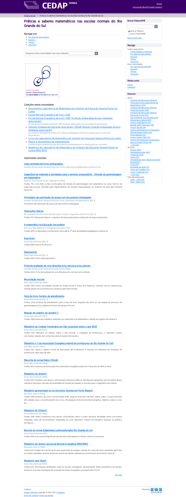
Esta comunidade (136, 33)
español (158, 7)
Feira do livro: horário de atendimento (44, 296)
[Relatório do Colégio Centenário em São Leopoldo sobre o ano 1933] (60, 326)
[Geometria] (30, 252)
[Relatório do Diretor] (35, 410)
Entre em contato (31, 495)
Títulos (31, 42)
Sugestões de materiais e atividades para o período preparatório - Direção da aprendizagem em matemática (72, 176)
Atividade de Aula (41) (139, 166)
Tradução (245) (136, 154)
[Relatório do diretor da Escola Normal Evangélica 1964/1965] (56, 444)
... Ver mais (134, 144)
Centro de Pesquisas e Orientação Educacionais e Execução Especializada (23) (145, 132)
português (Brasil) (140, 7)
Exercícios (29, 238)
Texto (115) (134, 157)
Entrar (159, 3)
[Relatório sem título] (35, 460)
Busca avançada (134, 37)
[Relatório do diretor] (35, 374)
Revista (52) (135, 162)
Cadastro (131, 87)
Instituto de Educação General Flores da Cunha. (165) (143, 108)
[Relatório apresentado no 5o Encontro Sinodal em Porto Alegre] (58, 390)
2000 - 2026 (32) (137, 179)
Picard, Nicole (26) (138, 127)
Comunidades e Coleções (141, 51)
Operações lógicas (33, 211)
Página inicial (29, 15)
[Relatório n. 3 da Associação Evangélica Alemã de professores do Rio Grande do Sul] (68, 343)
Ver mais (118, 474)
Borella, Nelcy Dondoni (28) (142, 124)
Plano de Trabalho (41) (140, 169)
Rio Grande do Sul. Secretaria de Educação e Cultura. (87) (144, 118)
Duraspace (61, 492)
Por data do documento (38, 37)
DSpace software (30, 492)
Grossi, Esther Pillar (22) (140, 137)
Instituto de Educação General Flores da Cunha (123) (143, 114)
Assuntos (32, 44)
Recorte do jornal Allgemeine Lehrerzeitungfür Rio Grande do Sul (58, 430)
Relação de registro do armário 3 (41, 313)
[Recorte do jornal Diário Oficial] (41, 360)
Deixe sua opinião (46, 495)
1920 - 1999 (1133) (137, 181)
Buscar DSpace (135, 30)
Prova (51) (134, 164)
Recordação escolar (34, 279)
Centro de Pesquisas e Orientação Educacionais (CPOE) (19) (145, 141)
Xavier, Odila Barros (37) (140, 122)
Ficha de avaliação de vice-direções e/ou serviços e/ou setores (57, 265)
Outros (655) (135, 149)
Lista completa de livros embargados (43, 164)
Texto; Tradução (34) (139, 172)
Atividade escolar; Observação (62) (145, 159)
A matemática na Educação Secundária (44, 224)
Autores (31, 39)
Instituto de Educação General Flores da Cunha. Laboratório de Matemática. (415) (144, 103)
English (152, 7)
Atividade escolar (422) (140, 152)
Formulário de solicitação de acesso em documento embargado (57, 197)
